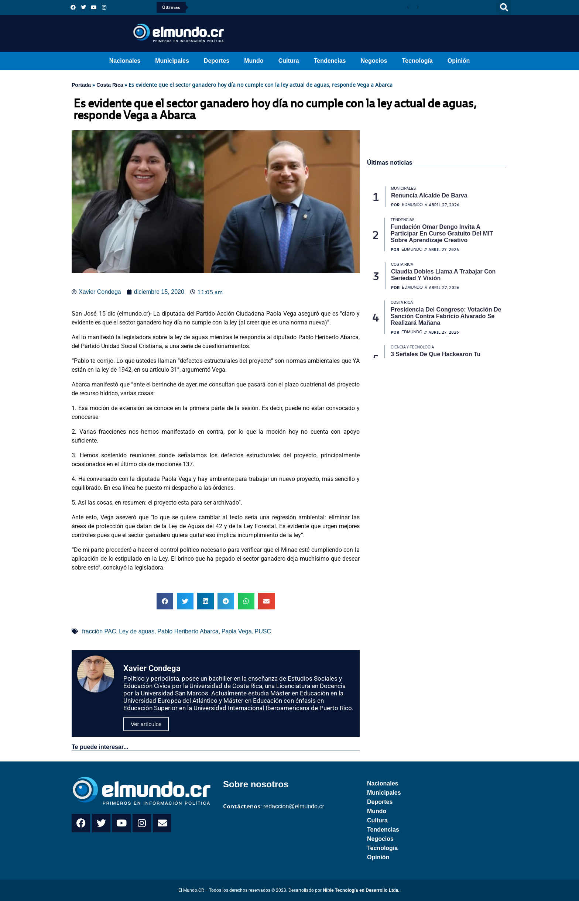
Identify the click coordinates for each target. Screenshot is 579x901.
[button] (504, 7)
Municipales (172, 61)
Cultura (288, 61)
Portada (81, 85)
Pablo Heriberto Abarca (187, 631)
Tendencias (330, 61)
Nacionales (124, 61)
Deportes (216, 61)
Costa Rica (109, 85)
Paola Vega (237, 631)
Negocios (373, 61)
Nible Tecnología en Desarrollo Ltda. (361, 890)
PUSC (263, 631)
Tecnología (417, 61)
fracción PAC (99, 631)
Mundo (253, 61)
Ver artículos (146, 724)
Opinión (459, 61)
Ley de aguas (136, 631)
